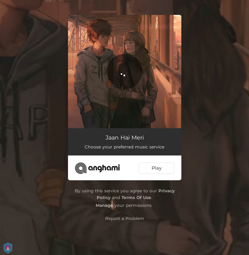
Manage (104, 205)
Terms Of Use (136, 197)
